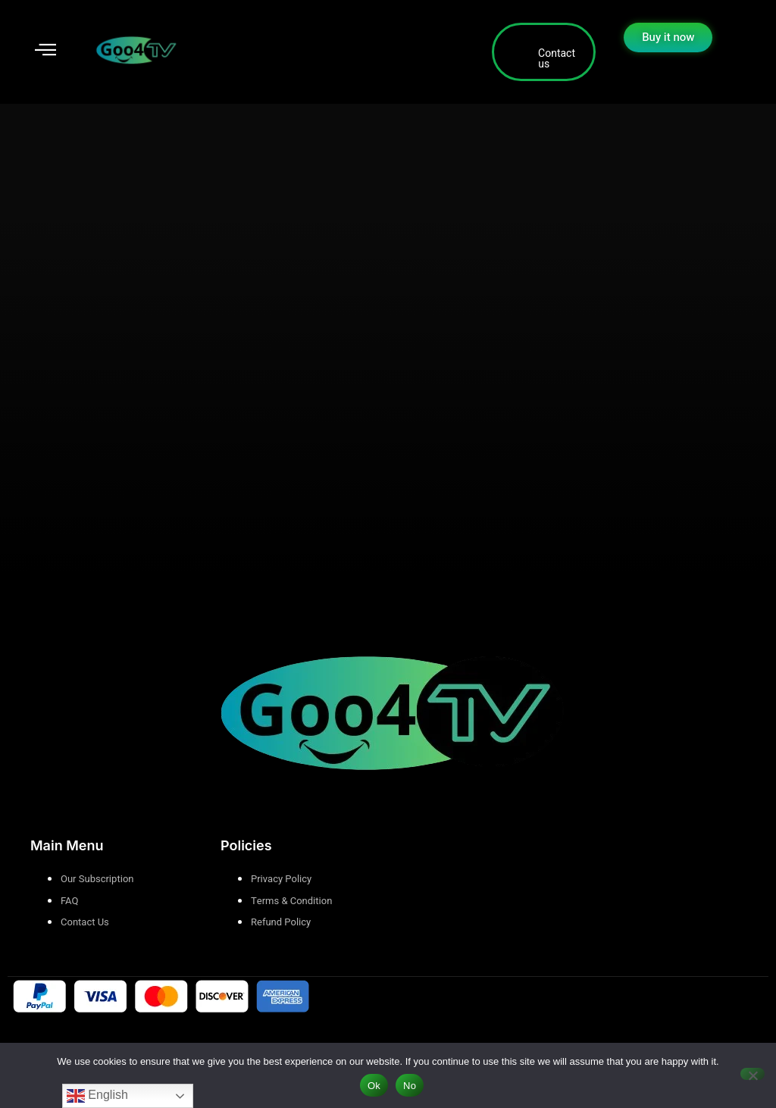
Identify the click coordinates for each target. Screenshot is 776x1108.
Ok (374, 1085)
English (97, 1096)
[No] (752, 1074)
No (409, 1085)
